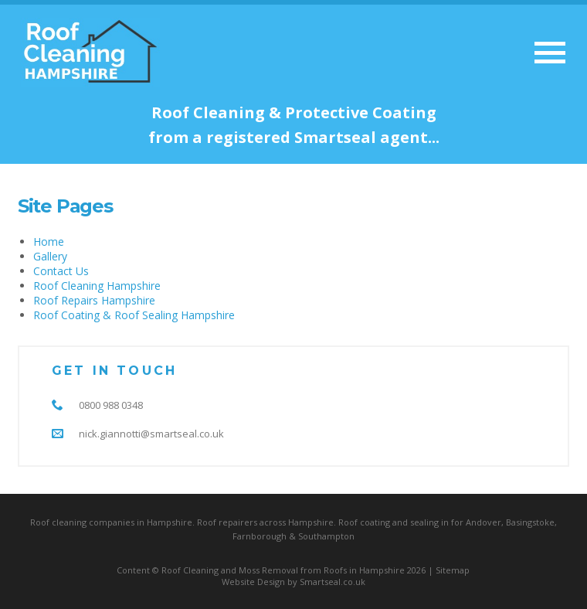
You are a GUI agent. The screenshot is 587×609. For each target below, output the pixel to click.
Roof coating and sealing (388, 522)
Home (48, 241)
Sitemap (453, 570)
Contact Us (61, 271)
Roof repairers (227, 522)
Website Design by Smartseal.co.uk (293, 581)
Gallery (50, 256)
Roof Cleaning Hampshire (97, 285)
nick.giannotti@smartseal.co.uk (151, 434)
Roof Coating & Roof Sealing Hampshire (134, 315)
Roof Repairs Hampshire (94, 300)
